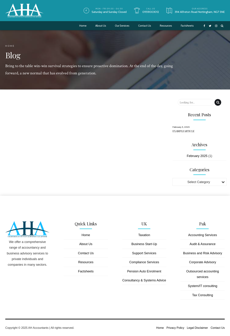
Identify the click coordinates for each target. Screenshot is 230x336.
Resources (166, 25)
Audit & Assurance (203, 244)
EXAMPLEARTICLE (184, 131)
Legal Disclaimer (197, 327)
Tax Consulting (202, 295)
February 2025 (197, 156)
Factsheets (187, 25)
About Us (100, 25)
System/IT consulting (202, 286)
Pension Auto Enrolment (144, 271)
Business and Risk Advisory (202, 253)
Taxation (144, 235)
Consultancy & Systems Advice (144, 280)
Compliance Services (144, 262)
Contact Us (144, 25)
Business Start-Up (144, 244)
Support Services (144, 253)
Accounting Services (202, 235)
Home (83, 25)
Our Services (122, 25)
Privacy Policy (175, 327)
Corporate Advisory (202, 262)
